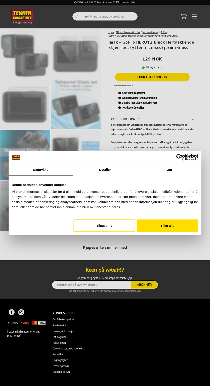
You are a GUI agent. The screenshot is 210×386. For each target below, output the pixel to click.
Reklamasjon (59, 342)
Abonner (144, 284)
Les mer (116, 164)
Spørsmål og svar (61, 371)
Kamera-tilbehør (150, 32)
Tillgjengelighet (60, 360)
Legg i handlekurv (152, 77)
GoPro (163, 32)
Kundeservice (59, 325)
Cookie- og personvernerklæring (68, 348)
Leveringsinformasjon (63, 331)
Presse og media (60, 366)
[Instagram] (21, 313)
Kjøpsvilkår (57, 354)
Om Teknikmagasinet (63, 319)
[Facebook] (12, 313)
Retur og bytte (59, 337)
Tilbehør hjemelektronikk (128, 32)
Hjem (111, 32)
